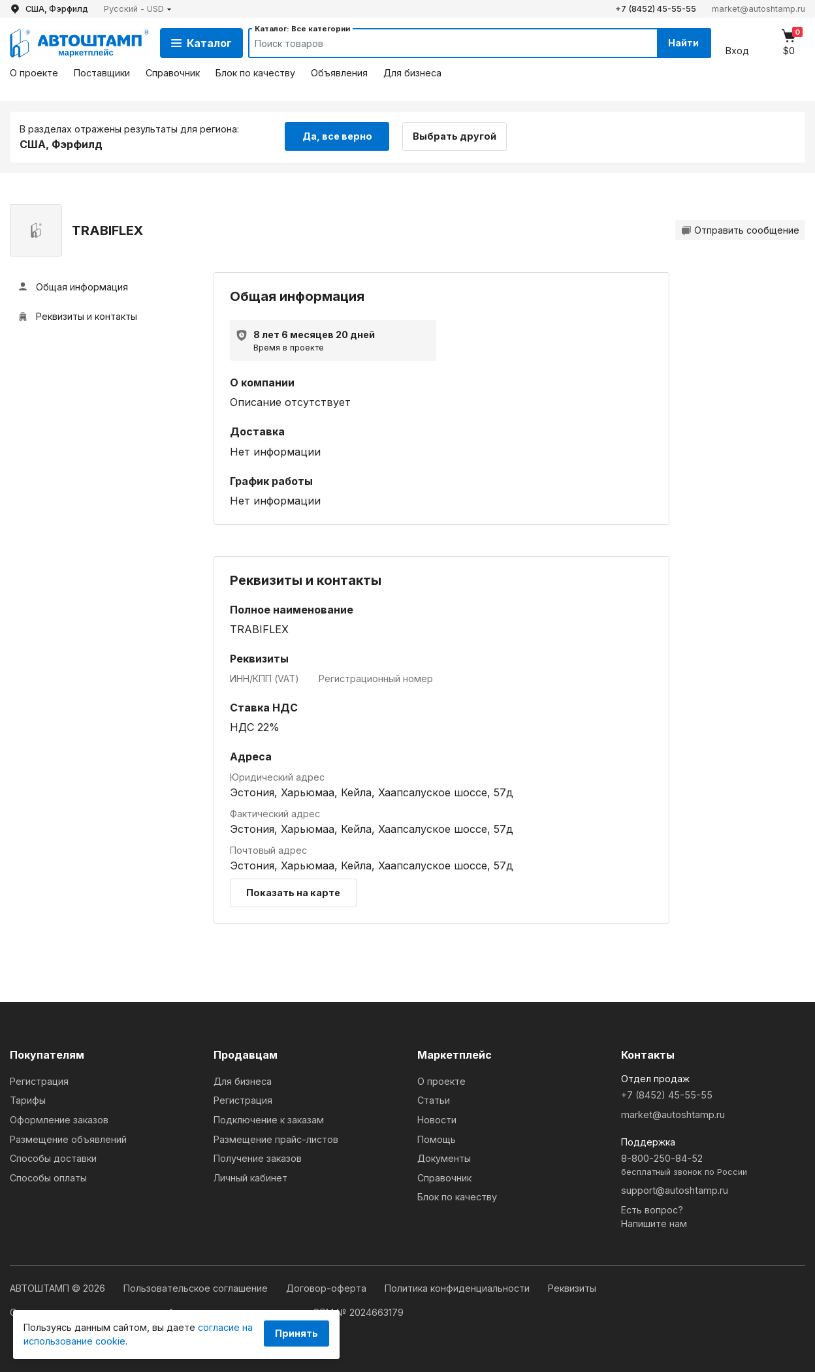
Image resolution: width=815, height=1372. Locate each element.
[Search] (440, 43)
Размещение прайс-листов (276, 1139)
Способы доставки (53, 1158)
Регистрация (39, 1081)
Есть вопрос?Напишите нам (654, 1217)
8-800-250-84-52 (713, 1165)
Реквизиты (572, 1288)
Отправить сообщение (740, 230)
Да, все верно (337, 136)
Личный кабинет (250, 1177)
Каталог (201, 43)
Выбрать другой (455, 136)
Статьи (433, 1100)
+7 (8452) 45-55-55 (655, 9)
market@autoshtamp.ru (758, 9)
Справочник (173, 72)
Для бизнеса (412, 72)
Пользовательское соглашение (196, 1288)
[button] (138, 9)
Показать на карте (293, 892)
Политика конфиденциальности (458, 1288)
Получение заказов (258, 1158)
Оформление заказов (59, 1119)
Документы (444, 1158)
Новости (436, 1119)
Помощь (436, 1139)
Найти (683, 42)
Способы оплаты (48, 1177)
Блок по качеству (255, 72)
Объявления (339, 72)
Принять (296, 1333)
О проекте (34, 72)
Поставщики (102, 72)
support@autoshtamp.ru (674, 1190)
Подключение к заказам (269, 1119)
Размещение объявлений (68, 1139)
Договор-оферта (327, 1288)
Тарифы (28, 1100)
